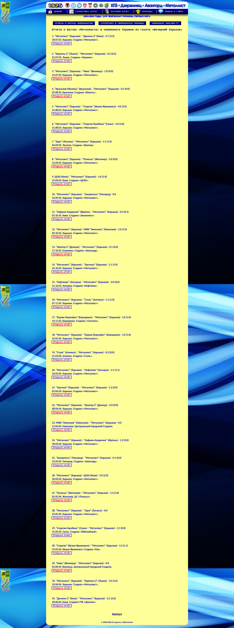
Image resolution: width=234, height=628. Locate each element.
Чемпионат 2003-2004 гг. (165, 23)
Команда (144, 11)
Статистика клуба (83, 11)
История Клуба (116, 11)
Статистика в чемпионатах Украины (122, 23)
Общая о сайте (170, 11)
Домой (55, 11)
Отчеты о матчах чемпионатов (74, 23)
